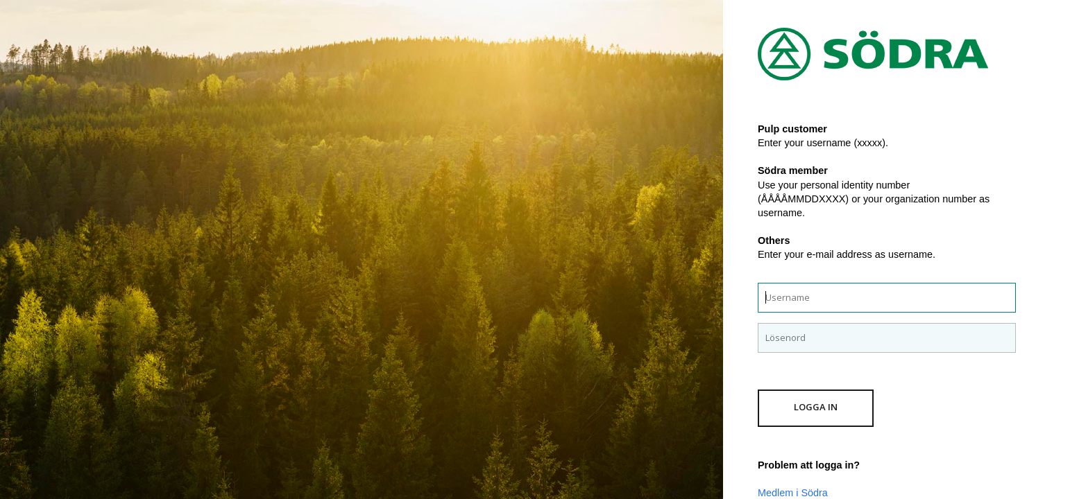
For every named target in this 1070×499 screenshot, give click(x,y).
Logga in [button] (816, 407)
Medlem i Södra (793, 492)
